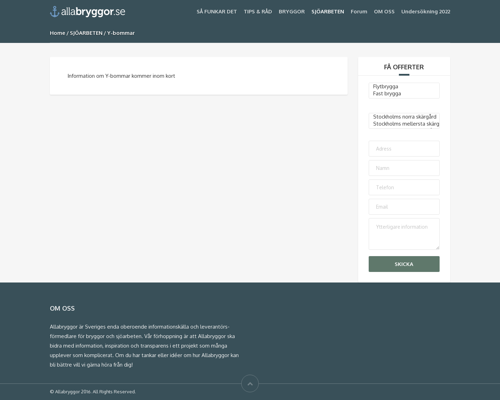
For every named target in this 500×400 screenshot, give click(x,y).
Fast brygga (404, 93)
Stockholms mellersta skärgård (404, 123)
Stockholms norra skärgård (404, 116)
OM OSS (384, 11)
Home (57, 33)
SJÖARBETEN (327, 11)
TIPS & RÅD (258, 11)
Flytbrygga (404, 86)
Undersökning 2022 (425, 11)
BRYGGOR (292, 11)
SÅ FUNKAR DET (217, 11)
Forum (359, 11)
